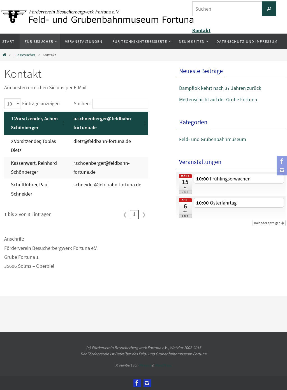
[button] (63, 123)
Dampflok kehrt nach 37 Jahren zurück (220, 88)
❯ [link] (144, 214)
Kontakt (201, 30)
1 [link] (134, 214)
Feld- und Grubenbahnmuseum (212, 139)
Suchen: (82, 103)
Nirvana (145, 365)
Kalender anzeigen (269, 223)
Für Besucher (24, 54)
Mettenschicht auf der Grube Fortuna (218, 99)
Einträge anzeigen (41, 103)
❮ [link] (125, 214)
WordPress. (163, 365)
